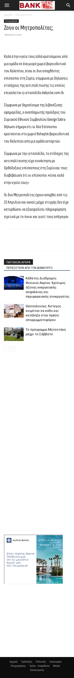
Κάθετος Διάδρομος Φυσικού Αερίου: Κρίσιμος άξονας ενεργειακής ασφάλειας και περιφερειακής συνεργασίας (47, 287)
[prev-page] (6, 348)
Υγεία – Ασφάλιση (39, 666)
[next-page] (12, 348)
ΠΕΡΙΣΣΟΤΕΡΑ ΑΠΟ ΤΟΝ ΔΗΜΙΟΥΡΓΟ (29, 267)
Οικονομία (55, 661)
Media (56, 666)
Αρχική (8, 14)
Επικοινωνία (37, 670)
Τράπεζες (26, 661)
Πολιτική (41, 661)
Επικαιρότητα (23, 14)
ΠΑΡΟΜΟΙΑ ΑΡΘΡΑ (18, 262)
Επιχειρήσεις (18, 666)
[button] (6, 5)
